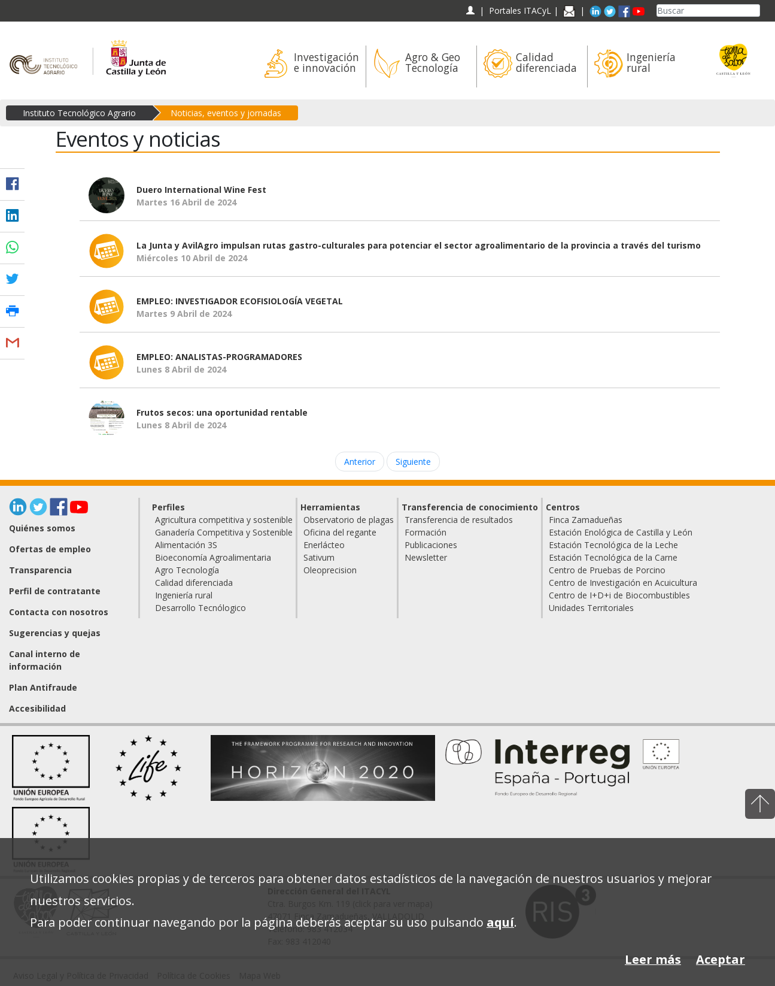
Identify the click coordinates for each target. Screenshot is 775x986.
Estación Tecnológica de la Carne (613, 557)
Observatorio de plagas (348, 519)
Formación (425, 532)
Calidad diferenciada (194, 582)
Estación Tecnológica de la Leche (613, 545)
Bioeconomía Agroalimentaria (213, 557)
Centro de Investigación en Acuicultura (623, 582)
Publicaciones (431, 545)
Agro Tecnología (187, 570)
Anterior (359, 461)
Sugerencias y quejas (55, 633)
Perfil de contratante (55, 591)
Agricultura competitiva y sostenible (224, 519)
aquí (500, 922)
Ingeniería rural (183, 595)
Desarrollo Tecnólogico (200, 607)
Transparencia (40, 570)
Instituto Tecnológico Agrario (79, 113)
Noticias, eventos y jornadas (226, 113)
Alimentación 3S (186, 545)
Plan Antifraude (43, 687)
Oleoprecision (330, 570)
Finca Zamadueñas (585, 519)
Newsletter (426, 557)
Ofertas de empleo (50, 549)
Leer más (653, 959)
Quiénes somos (42, 528)
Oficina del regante (339, 532)
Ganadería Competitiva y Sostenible (224, 532)
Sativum (319, 557)
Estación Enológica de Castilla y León (620, 532)
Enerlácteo (324, 545)
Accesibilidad (37, 708)
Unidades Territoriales (591, 607)
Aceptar (720, 959)
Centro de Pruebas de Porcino (607, 570)
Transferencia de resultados (459, 519)
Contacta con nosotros (58, 612)
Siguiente (413, 461)
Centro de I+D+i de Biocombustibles (619, 595)
